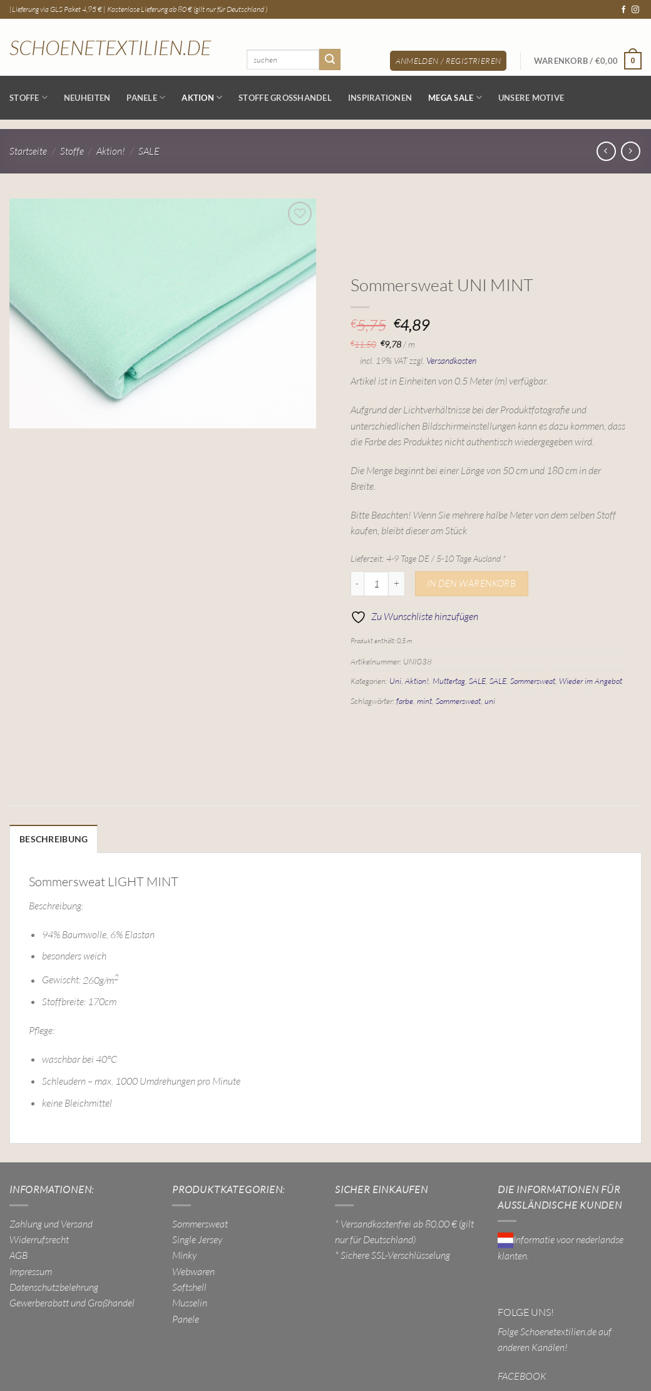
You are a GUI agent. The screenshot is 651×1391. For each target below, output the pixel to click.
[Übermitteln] (330, 59)
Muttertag (449, 681)
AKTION (202, 97)
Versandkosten (451, 360)
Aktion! (110, 151)
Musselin (189, 1301)
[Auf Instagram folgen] (635, 10)
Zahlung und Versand (51, 1222)
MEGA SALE (455, 97)
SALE (149, 151)
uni (489, 701)
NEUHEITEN (87, 98)
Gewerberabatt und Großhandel (72, 1301)
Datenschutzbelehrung (53, 1285)
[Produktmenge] (376, 583)
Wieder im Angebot (590, 681)
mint (424, 701)
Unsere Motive (531, 98)
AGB (18, 1254)
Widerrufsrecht (39, 1237)
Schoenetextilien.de (110, 48)
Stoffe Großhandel (285, 98)
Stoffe (28, 97)
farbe (404, 701)
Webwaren (193, 1269)
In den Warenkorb (471, 583)
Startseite (28, 151)
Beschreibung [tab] (50, 839)
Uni (395, 681)
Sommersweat (532, 681)
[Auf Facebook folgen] (623, 10)
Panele (145, 97)
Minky (184, 1254)
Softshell (189, 1285)
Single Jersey (197, 1237)
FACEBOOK (522, 1374)
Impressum (30, 1269)
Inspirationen (380, 98)
